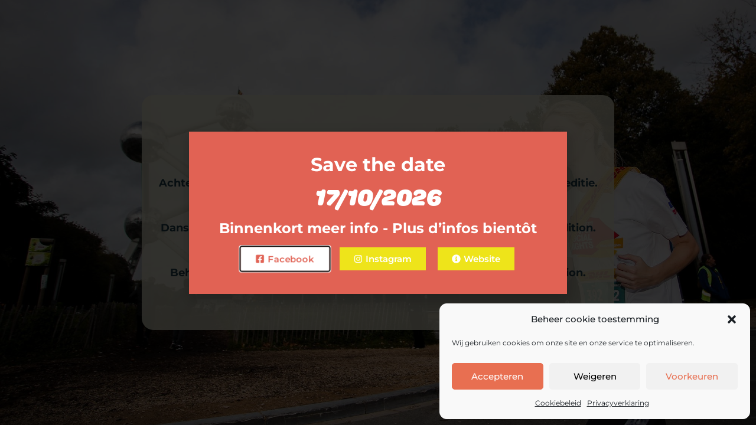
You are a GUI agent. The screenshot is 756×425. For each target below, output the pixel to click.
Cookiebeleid (558, 402)
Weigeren (595, 376)
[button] (732, 319)
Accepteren (497, 376)
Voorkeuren (692, 376)
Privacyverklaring (618, 402)
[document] (378, 212)
